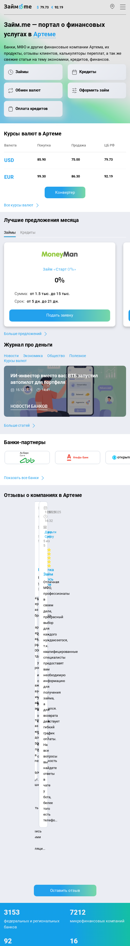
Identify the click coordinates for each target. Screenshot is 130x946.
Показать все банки (21, 478)
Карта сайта (13, 712)
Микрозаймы (78, 725)
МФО (8, 773)
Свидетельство (15, 891)
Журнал (10, 725)
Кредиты (11, 780)
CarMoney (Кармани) (29, 514)
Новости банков (29, 406)
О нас (8, 704)
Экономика (33, 356)
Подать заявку (59, 315)
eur (9, 177)
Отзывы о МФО (16, 759)
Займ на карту (78, 753)
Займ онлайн (78, 739)
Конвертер (65, 192)
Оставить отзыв (65, 575)
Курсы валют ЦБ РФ (20, 745)
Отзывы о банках (17, 753)
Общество (56, 356)
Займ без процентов (83, 773)
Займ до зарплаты (82, 780)
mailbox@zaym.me (23, 819)
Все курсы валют (18, 205)
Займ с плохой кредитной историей (96, 759)
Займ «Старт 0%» (59, 269)
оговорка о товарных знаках (46, 886)
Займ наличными (81, 732)
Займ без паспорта (82, 767)
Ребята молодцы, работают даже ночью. (46, 523)
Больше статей (17, 425)
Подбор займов (16, 794)
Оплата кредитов (18, 787)
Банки (9, 767)
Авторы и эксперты (55, 704)
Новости (11, 356)
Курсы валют (15, 361)
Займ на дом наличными (87, 745)
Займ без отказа (80, 787)
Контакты (26, 704)
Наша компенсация (93, 704)
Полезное (77, 356)
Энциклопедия (16, 732)
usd (9, 160)
